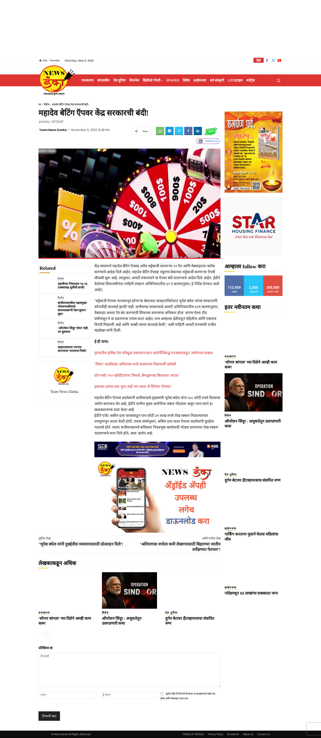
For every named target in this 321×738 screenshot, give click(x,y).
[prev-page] (41, 634)
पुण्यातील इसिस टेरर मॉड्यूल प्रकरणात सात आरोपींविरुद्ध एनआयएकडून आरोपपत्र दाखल (153, 353)
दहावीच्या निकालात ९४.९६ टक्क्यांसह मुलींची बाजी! (72, 285)
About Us (248, 734)
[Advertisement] (160, 28)
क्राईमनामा (230, 528)
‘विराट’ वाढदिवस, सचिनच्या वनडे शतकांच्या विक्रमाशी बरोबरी (135, 364)
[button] (278, 80)
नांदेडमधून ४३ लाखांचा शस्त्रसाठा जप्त (251, 593)
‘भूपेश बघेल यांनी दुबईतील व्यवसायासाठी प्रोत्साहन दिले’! (80, 544)
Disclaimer (233, 734)
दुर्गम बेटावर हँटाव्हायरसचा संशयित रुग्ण (252, 480)
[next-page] (47, 634)
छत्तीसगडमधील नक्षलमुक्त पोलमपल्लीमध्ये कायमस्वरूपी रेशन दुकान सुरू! (72, 308)
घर (39, 104)
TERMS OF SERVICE (193, 734)
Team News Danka (53, 129)
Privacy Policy (215, 734)
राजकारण (44, 612)
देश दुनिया (171, 612)
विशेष (46, 104)
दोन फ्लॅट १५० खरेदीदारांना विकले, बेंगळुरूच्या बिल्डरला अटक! (136, 375)
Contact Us (263, 734)
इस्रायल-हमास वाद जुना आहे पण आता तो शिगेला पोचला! (132, 386)
